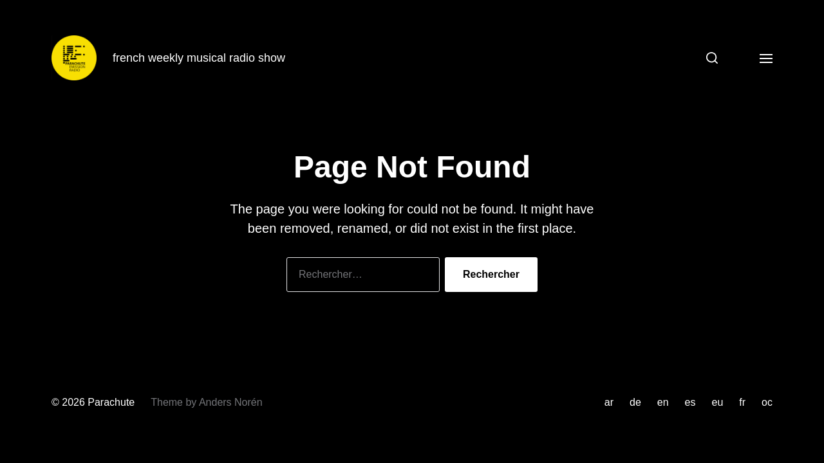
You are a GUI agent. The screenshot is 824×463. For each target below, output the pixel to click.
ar (608, 402)
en (663, 402)
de (635, 402)
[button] (707, 58)
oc (767, 402)
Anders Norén (231, 402)
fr (742, 402)
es (690, 402)
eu (718, 402)
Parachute (111, 402)
